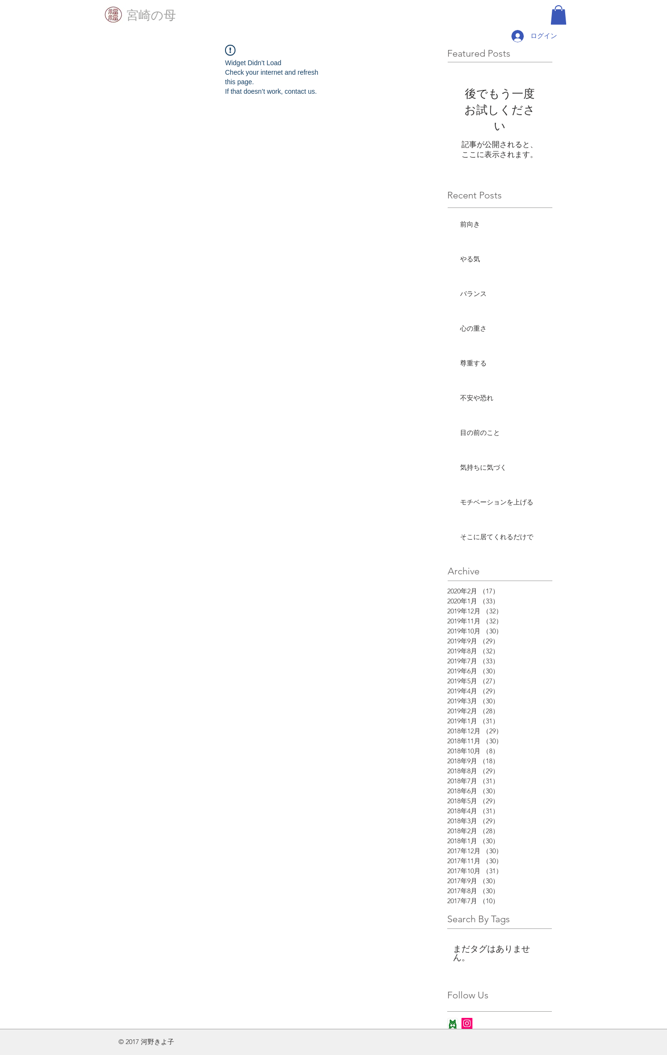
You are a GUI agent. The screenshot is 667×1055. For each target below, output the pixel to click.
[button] (558, 15)
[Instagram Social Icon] (466, 1023)
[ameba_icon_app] (452, 1023)
